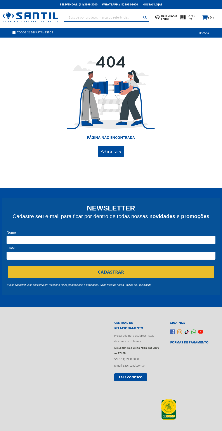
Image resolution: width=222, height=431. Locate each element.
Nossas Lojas (157, 5)
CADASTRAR (111, 270)
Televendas (75, 5)
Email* (12, 246)
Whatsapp (121, 5)
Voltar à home (111, 149)
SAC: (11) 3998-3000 (126, 357)
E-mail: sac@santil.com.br (130, 363)
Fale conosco (130, 375)
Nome (11, 230)
